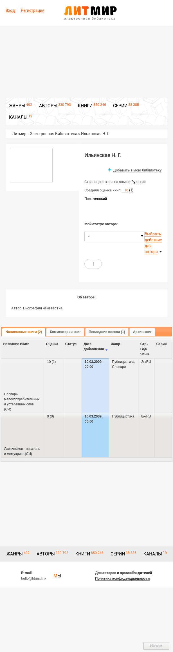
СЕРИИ (120, 105)
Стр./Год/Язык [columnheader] (144, 349)
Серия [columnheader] (161, 344)
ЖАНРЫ (17, 105)
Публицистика (123, 362)
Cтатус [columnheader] (71, 344)
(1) (127, 190)
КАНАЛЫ (18, 117)
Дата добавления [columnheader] (94, 346)
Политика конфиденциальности (122, 578)
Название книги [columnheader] (16, 344)
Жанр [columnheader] (115, 344)
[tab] (24, 332)
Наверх (156, 646)
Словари (119, 367)
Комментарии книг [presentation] (65, 332)
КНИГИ (85, 105)
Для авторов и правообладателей (123, 573)
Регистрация (32, 10)
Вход (10, 10)
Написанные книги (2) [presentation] (24, 332)
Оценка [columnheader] (52, 344)
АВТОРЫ (48, 105)
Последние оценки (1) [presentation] (107, 332)
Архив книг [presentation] (142, 332)
